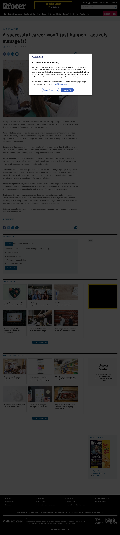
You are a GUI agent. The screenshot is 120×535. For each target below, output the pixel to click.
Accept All (67, 90)
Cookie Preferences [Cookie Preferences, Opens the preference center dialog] (50, 90)
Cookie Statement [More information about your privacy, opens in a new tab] (61, 84)
